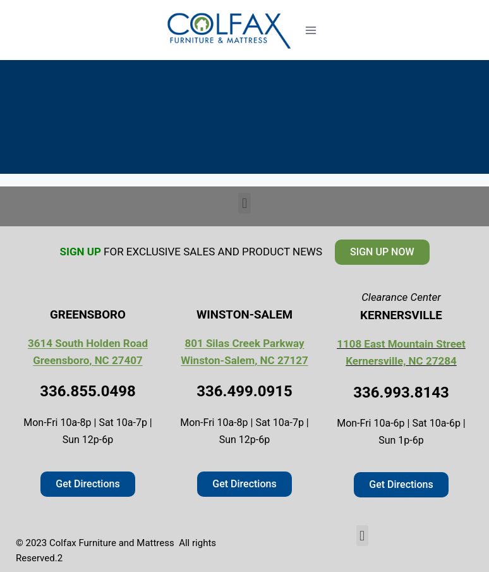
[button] (244, 203)
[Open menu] (310, 30)
